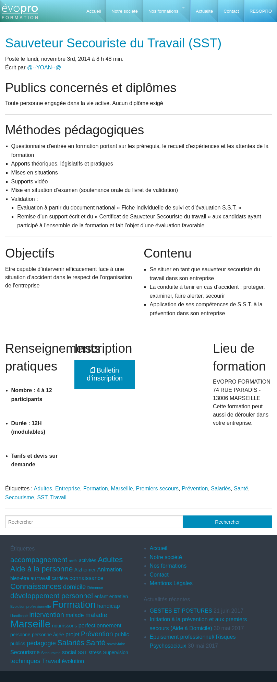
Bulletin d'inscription (105, 374)
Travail (58, 497)
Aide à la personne (41, 569)
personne (20, 634)
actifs (73, 561)
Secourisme (19, 497)
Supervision (115, 652)
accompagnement (38, 560)
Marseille (122, 488)
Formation (95, 488)
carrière (60, 578)
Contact (231, 11)
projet (72, 634)
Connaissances (35, 586)
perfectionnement (100, 625)
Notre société (124, 11)
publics (17, 643)
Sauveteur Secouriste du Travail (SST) (113, 43)
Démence (95, 588)
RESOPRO (261, 11)
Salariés (221, 488)
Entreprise (67, 488)
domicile (74, 586)
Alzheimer (85, 569)
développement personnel (51, 596)
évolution (73, 661)
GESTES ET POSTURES (181, 611)
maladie (96, 615)
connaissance (87, 578)
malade (74, 615)
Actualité (204, 11)
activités (87, 560)
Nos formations (163, 11)
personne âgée (48, 634)
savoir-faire (116, 644)
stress (95, 652)
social (69, 652)
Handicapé (19, 616)
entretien (118, 596)
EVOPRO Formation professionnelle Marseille (19, 14)
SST (42, 497)
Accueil (93, 11)
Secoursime (50, 653)
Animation (109, 569)
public (122, 634)
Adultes (43, 488)
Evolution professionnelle (30, 606)
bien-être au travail (30, 578)
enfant (101, 596)
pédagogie (41, 643)
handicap (108, 606)
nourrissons (64, 625)
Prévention (195, 488)
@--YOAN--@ (44, 67)
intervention (46, 614)
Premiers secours (157, 488)
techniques (25, 661)
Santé (241, 488)
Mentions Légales (171, 583)
